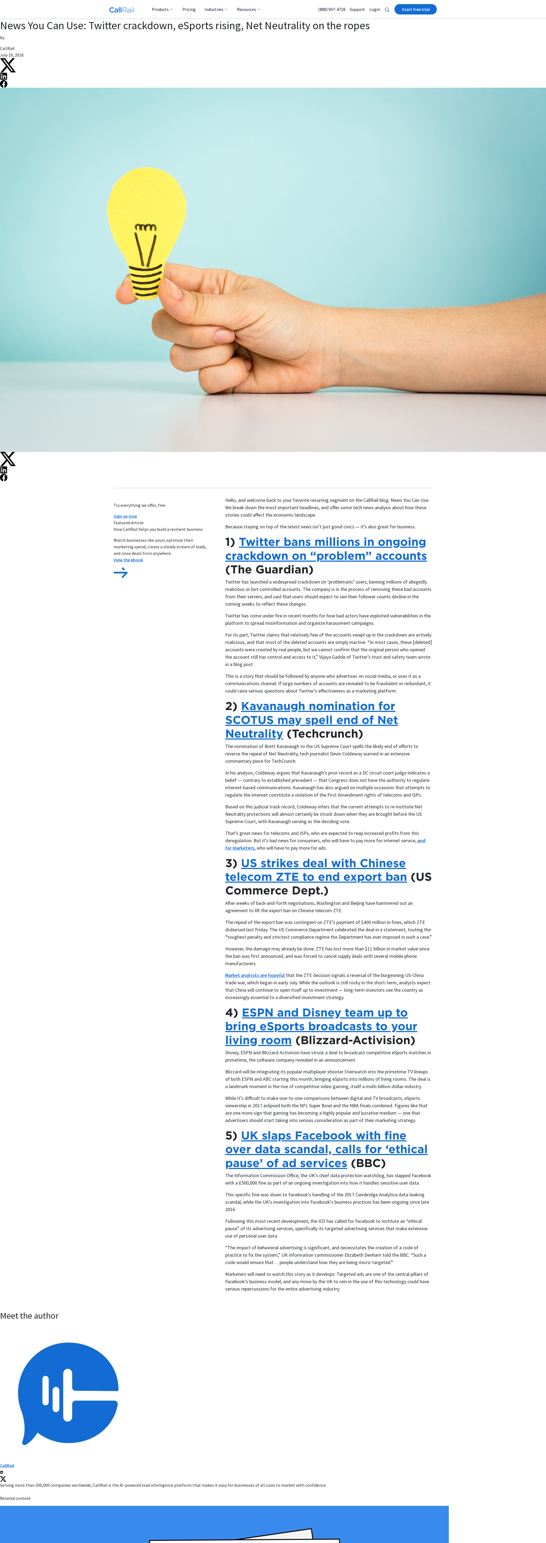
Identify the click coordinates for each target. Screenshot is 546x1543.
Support (357, 9)
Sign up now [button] (125, 516)
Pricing (189, 9)
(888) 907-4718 (331, 9)
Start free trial (416, 9)
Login (374, 9)
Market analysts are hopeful (255, 975)
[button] (387, 9)
